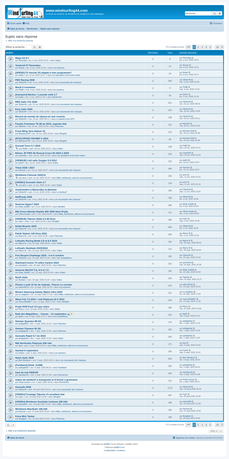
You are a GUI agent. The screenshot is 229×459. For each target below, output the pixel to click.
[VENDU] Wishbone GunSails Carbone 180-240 (41, 401)
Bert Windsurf (25, 360)
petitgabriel (23, 324)
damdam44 (23, 375)
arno (24, 178)
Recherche (57, 97)
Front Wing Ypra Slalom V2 (30, 131)
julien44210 (24, 287)
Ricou (21, 309)
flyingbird (22, 419)
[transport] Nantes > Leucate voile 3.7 (36, 94)
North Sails (21, 277)
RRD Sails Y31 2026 (26, 102)
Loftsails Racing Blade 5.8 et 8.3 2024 (36, 240)
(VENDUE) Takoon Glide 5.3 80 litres (35, 219)
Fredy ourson (24, 382)
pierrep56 (23, 404)
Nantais (22, 280)
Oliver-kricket (24, 214)
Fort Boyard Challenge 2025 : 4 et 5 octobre (39, 255)
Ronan (21, 68)
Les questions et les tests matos (66, 75)
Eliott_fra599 (24, 207)
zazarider (23, 155)
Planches (59, 126)
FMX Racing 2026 (25, 80)
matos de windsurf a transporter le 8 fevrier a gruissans (46, 379)
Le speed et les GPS (65, 119)
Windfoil (61, 207)
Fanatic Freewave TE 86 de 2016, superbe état (41, 124)
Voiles (57, 60)
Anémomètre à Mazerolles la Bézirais (36, 189)
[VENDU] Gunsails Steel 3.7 (30, 182)
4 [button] (206, 47)
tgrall (21, 316)
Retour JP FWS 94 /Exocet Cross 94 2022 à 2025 (42, 153)
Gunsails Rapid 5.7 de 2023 (30, 336)
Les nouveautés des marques (68, 82)
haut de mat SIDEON (26, 372)
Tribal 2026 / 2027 (25, 167)
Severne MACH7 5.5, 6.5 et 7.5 (32, 270)
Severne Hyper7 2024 (27, 204)
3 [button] (202, 47)
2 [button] (198, 47)
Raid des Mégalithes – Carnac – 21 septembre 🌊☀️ (44, 314)
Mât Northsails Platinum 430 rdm (33, 343)
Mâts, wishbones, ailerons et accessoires (74, 178)
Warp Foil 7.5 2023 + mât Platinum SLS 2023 (39, 299)
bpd (20, 346)
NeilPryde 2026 (23, 197)
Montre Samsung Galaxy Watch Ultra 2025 (38, 292)
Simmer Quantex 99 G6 (28, 321)
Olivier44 (22, 82)
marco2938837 (25, 302)
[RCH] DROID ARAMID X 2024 (31, 138)
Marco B (22, 236)
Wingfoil (63, 133)
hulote (21, 353)
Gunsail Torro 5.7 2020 (27, 145)
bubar (21, 75)
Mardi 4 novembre (25, 87)
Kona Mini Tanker (25, 416)
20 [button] (217, 47)
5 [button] (210, 47)
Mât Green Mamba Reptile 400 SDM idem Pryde (41, 211)
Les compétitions (64, 258)
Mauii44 (22, 126)
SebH (24, 148)
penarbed (23, 265)
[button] (188, 47)
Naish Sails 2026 (24, 357)
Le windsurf (62, 192)
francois (22, 170)
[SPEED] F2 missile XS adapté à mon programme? (43, 72)
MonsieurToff (24, 133)
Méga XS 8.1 (22, 58)
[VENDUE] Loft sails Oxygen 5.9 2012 (36, 160)
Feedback (62, 367)
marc (21, 221)
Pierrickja (23, 60)
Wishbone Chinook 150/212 (30, 175)
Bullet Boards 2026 (25, 226)
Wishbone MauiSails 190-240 (31, 409)
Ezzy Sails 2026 (24, 109)
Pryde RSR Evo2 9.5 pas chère (32, 306)
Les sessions (58, 68)
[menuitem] (26, 23)
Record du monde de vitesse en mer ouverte (40, 116)
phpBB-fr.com (119, 447)
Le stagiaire (24, 294)
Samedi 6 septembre (26, 350)
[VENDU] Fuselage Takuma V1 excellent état (39, 394)
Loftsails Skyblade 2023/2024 (31, 248)
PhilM (21, 90)
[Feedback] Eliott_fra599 (28, 365)
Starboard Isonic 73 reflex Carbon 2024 (37, 262)
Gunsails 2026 (23, 387)
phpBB (106, 444)
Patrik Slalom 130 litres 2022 (31, 233)
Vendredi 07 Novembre (28, 65)
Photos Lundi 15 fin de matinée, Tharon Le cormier (43, 284)
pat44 (21, 163)
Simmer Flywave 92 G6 (28, 328)
